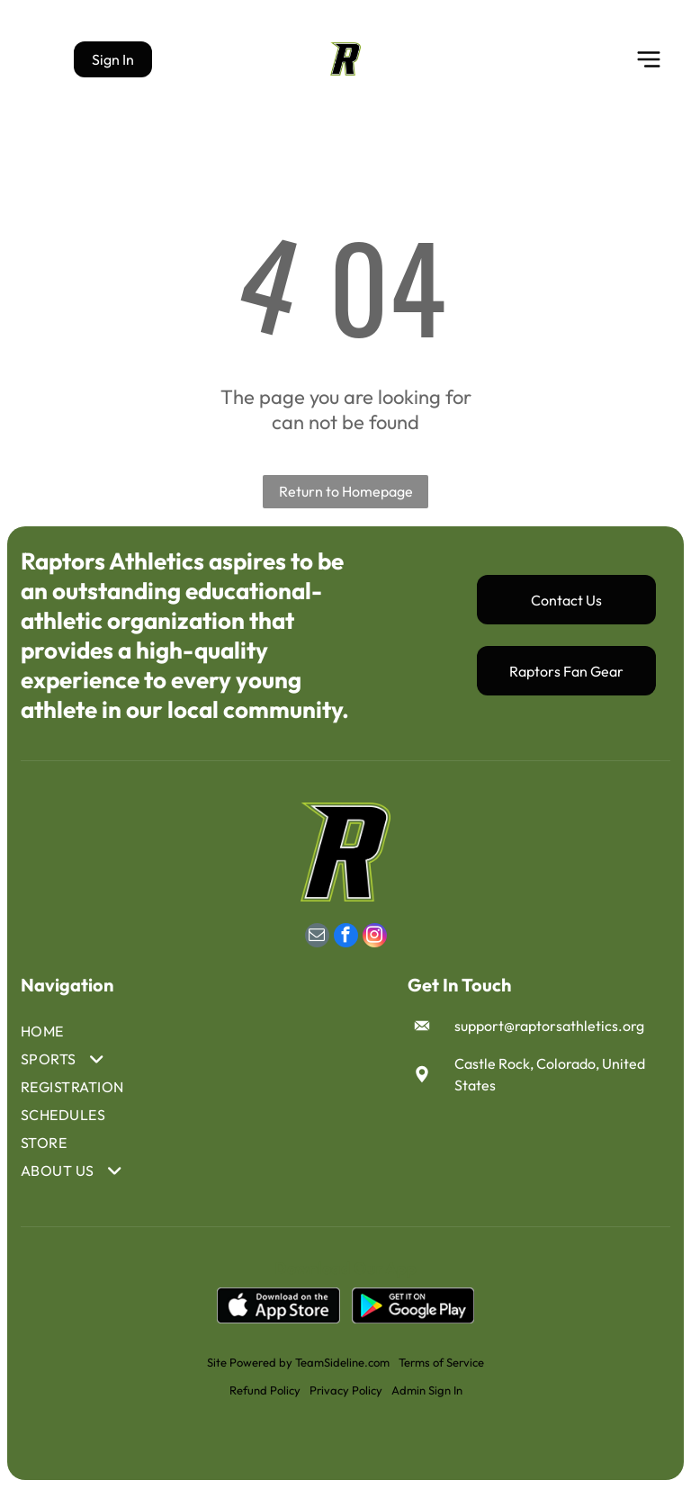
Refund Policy (265, 1392)
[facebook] (346, 939)
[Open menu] (648, 60)
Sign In (113, 60)
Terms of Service (441, 1364)
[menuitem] (79, 1033)
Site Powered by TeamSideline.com (298, 1364)
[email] (317, 939)
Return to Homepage (346, 493)
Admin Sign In (426, 1392)
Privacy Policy (346, 1392)
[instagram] (375, 939)
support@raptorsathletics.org (549, 1027)
